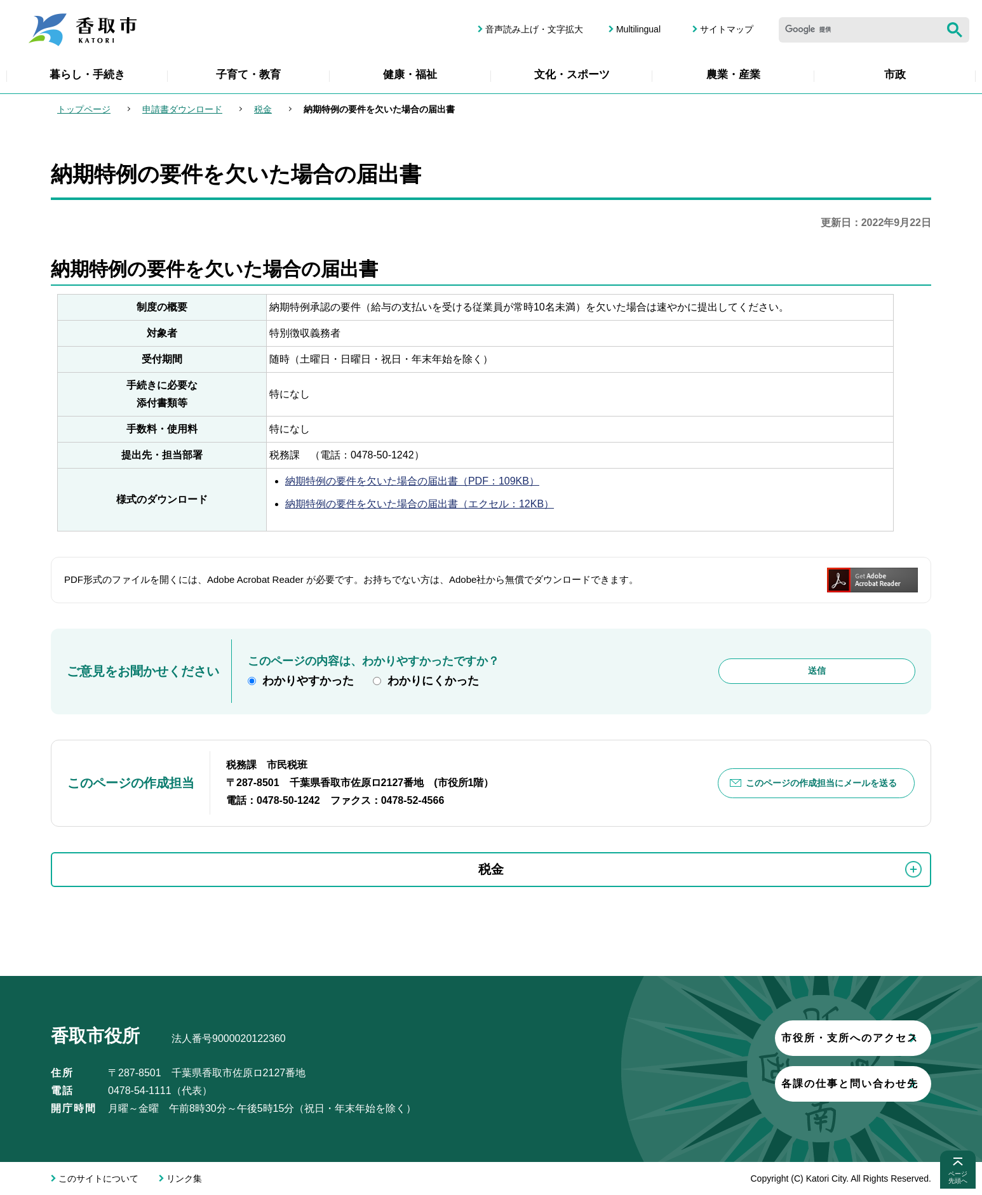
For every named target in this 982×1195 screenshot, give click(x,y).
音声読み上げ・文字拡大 (534, 29)
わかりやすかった (308, 680)
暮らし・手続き (87, 75)
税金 (263, 109)
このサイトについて (98, 1178)
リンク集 (184, 1178)
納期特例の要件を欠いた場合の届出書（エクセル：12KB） (419, 503)
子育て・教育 (248, 75)
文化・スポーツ (572, 75)
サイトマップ (726, 29)
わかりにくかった (433, 680)
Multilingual (638, 29)
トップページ (84, 109)
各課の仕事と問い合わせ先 (775, 1083)
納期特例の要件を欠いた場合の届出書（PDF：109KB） (412, 481)
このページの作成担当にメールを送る (821, 783)
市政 (895, 75)
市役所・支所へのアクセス (775, 1037)
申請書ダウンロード (182, 109)
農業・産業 (733, 75)
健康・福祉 (410, 75)
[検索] (859, 30)
